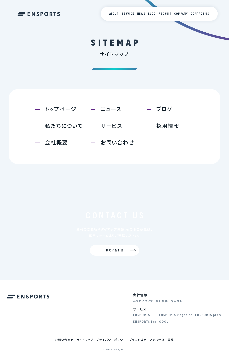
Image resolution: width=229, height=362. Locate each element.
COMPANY (181, 14)
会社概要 (56, 142)
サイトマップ (85, 340)
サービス (111, 125)
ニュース (111, 109)
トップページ (60, 109)
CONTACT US (200, 14)
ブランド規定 (138, 340)
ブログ (164, 109)
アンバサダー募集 (162, 340)
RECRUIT (165, 14)
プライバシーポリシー (111, 340)
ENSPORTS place (208, 315)
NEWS (141, 14)
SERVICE (128, 14)
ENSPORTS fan (144, 321)
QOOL (163, 321)
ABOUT (114, 14)
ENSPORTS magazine (176, 315)
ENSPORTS (141, 315)
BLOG (152, 14)
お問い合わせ (117, 142)
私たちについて (64, 125)
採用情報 (167, 125)
